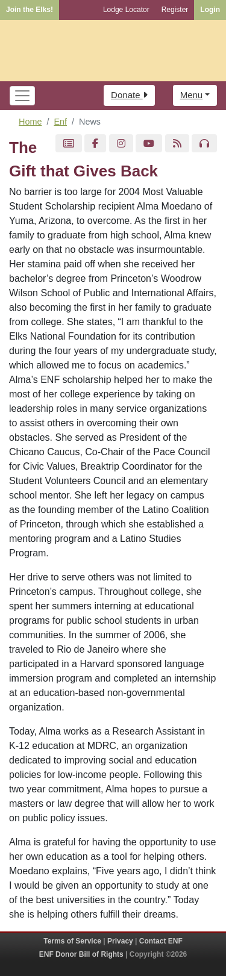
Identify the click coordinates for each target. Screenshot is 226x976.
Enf (60, 121)
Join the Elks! (29, 9)
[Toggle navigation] (22, 95)
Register (175, 9)
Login (210, 9)
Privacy (120, 941)
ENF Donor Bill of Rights (81, 954)
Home (30, 121)
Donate (129, 95)
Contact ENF (161, 941)
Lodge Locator (126, 9)
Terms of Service (72, 941)
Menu (191, 95)
